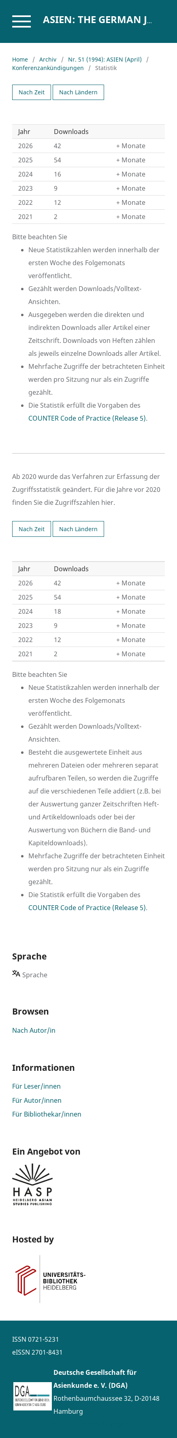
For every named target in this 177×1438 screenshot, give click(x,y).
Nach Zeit (32, 92)
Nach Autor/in (33, 1030)
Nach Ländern (78, 92)
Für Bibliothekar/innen (46, 1114)
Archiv (47, 59)
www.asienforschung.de (90, 1424)
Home (20, 59)
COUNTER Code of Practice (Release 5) (87, 418)
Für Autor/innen (37, 1100)
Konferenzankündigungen (48, 68)
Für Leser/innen (36, 1086)
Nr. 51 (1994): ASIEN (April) (105, 59)
